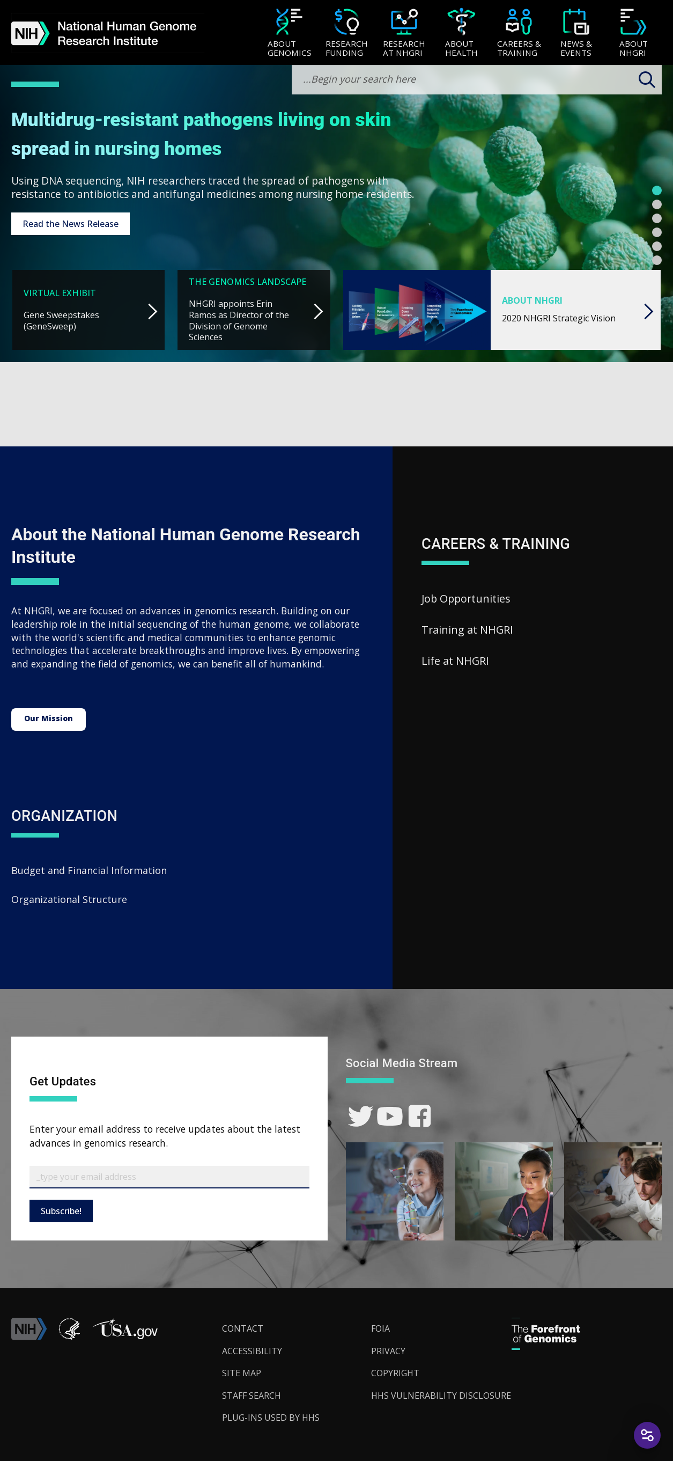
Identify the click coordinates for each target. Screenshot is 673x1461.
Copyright (395, 1373)
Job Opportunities (466, 598)
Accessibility (252, 1351)
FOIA (380, 1328)
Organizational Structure (69, 899)
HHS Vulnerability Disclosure (441, 1395)
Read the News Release (71, 224)
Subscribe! (61, 1211)
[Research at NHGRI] (404, 33)
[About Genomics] (289, 33)
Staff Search (251, 1395)
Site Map (241, 1373)
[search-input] (477, 79)
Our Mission (48, 718)
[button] (125, 1336)
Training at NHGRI (467, 629)
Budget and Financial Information (89, 870)
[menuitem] (289, 32)
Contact (242, 1328)
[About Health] (461, 33)
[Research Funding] (347, 33)
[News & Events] (576, 33)
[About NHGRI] (633, 33)
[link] (360, 1116)
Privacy (388, 1351)
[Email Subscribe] (169, 1177)
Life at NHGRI (455, 661)
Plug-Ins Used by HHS (271, 1417)
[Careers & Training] (519, 33)
